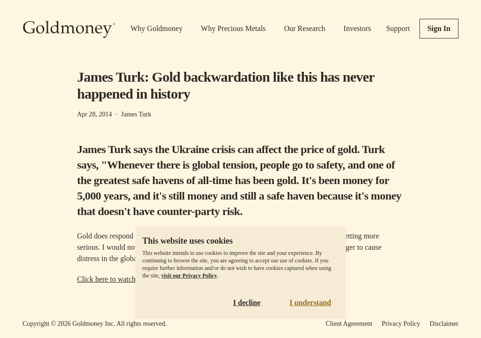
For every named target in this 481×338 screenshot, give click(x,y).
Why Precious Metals (233, 28)
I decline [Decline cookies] (246, 303)
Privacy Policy (401, 323)
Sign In (438, 28)
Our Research (305, 28)
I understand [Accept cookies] (310, 303)
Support (398, 28)
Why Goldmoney (157, 28)
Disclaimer (444, 323)
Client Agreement (349, 323)
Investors (357, 28)
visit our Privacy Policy (189, 275)
